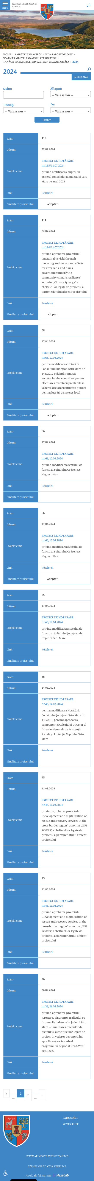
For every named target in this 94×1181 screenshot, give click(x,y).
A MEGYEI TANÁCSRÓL (28, 54)
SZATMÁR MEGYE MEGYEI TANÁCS (24, 5)
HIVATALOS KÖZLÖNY (59, 54)
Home (7, 54)
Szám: (7, 88)
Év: (52, 105)
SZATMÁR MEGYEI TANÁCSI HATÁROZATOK (29, 58)
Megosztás (81, 76)
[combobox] (70, 94)
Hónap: (8, 105)
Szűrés (47, 119)
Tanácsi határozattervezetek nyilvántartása (36, 61)
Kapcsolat (70, 1117)
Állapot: (56, 88)
